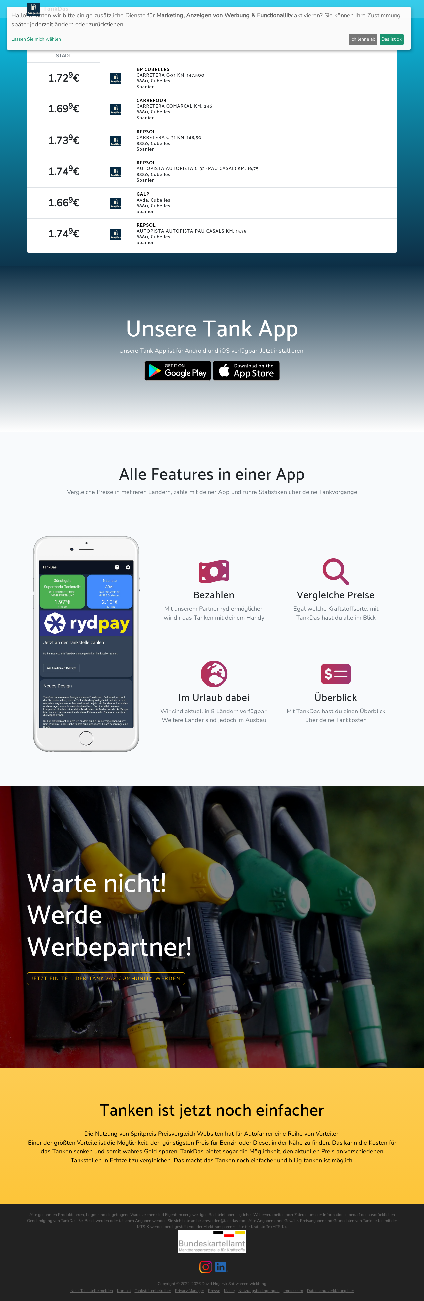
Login (327, 9)
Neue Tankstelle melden (91, 1289)
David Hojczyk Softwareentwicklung (234, 1282)
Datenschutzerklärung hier (330, 1289)
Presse (214, 1289)
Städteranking (244, 9)
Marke (229, 1289)
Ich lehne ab (362, 39)
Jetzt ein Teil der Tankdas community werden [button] (106, 977)
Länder (211, 9)
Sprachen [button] (379, 9)
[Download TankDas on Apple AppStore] (246, 371)
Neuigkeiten (168, 9)
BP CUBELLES (153, 70)
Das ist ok (391, 39)
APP (192, 9)
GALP (143, 194)
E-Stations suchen (291, 9)
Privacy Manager (189, 1289)
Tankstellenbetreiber (153, 1289)
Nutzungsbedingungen (259, 1289)
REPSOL (146, 132)
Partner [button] (349, 9)
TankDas (54, 9)
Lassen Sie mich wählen (36, 39)
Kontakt (124, 1289)
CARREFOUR (152, 101)
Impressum (293, 1289)
